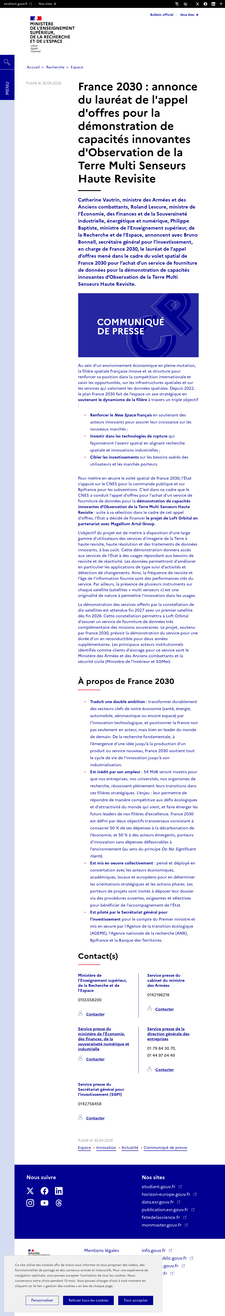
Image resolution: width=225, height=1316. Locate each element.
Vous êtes (187, 15)
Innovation (106, 1147)
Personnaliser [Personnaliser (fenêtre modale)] (42, 1300)
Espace (77, 67)
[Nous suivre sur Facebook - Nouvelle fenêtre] (208, 4)
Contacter (95, 1014)
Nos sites (45, 4)
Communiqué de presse (165, 1147)
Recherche (55, 67)
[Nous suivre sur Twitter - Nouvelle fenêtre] (200, 4)
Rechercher (7, 60)
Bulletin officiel (161, 15)
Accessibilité (186, 4)
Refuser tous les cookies (88, 1300)
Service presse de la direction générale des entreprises (168, 1034)
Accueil (33, 67)
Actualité (130, 1147)
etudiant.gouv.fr (18, 4)
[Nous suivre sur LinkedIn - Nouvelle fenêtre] (216, 4)
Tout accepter (136, 1300)
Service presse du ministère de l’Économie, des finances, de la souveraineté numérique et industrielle (103, 1039)
